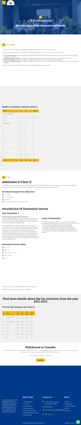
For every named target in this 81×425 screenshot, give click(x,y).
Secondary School (28, 408)
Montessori (27, 404)
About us (67, 402)
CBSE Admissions (28, 402)
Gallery (67, 408)
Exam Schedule (28, 415)
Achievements (69, 404)
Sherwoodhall (75, 423)
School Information (70, 406)
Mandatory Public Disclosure (31, 413)
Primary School (28, 406)
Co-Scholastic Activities (30, 410)
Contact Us (68, 410)
